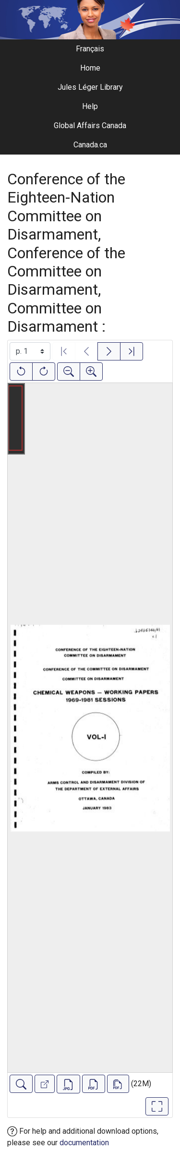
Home (90, 67)
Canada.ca (90, 144)
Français (90, 48)
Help (90, 106)
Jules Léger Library (90, 87)
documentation (84, 1142)
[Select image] (30, 351)
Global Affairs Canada (90, 125)
